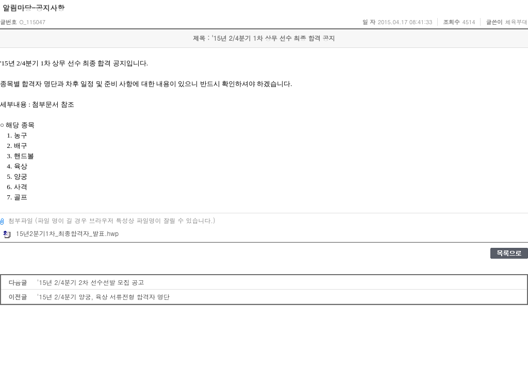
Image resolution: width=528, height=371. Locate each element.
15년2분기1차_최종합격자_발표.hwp (61, 233)
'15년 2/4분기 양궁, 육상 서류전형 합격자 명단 (103, 296)
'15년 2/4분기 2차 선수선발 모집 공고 (90, 282)
